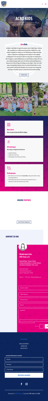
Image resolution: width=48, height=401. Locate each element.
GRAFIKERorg (18, 393)
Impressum (24, 346)
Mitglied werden (24, 344)
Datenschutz (24, 348)
